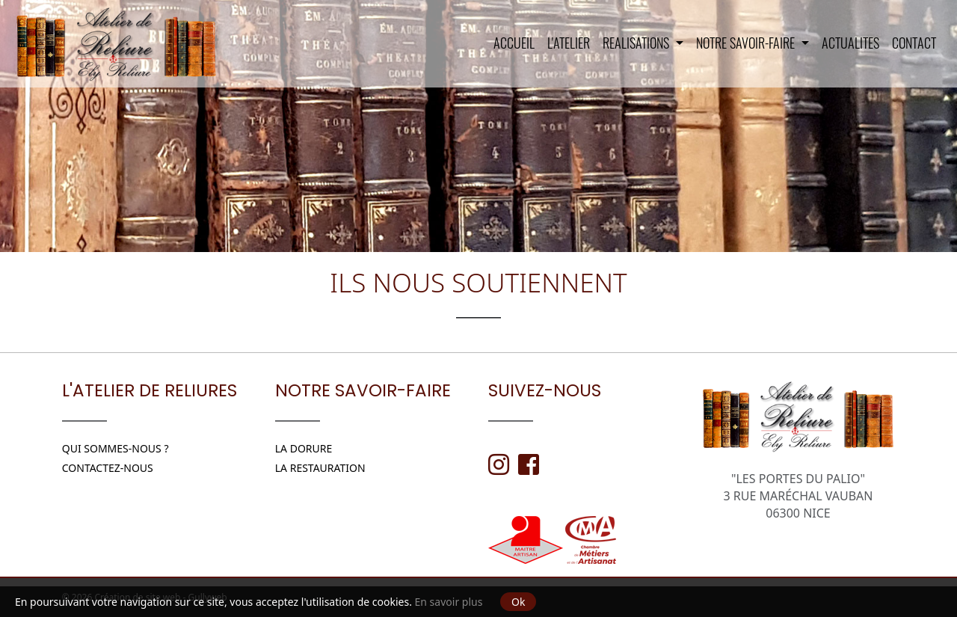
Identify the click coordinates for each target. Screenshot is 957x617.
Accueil (514, 42)
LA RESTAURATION (320, 468)
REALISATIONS (637, 42)
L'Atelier (568, 42)
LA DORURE (304, 448)
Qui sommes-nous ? (115, 448)
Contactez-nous (107, 468)
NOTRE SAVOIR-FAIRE (747, 42)
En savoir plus (449, 602)
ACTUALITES (850, 42)
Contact (914, 42)
